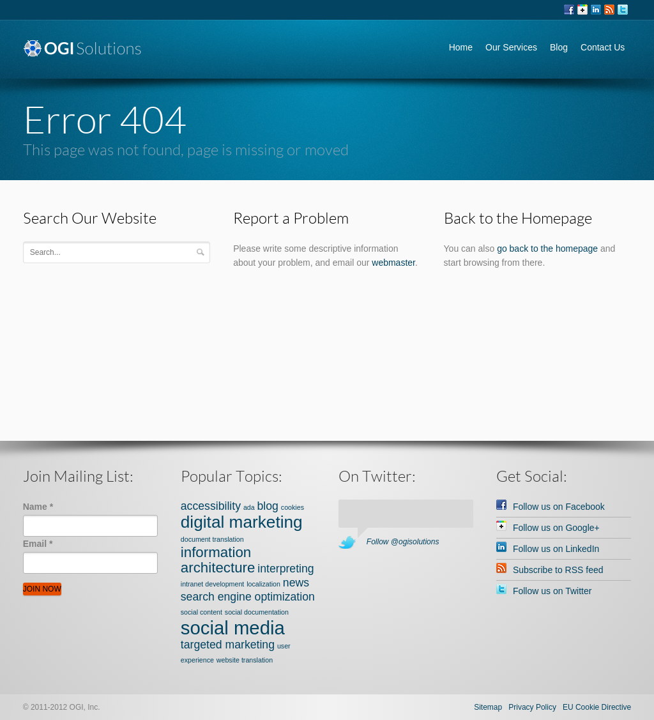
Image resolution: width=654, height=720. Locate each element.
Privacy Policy (532, 707)
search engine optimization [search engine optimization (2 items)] (248, 596)
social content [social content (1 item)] (201, 612)
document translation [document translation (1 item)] (212, 539)
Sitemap (488, 707)
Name (38, 507)
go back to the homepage (547, 248)
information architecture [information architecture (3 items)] (218, 560)
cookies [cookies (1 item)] (292, 507)
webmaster (393, 262)
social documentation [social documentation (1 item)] (257, 612)
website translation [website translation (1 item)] (245, 660)
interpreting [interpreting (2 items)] (285, 568)
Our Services (511, 47)
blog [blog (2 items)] (267, 506)
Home (461, 47)
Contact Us (603, 47)
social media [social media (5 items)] (233, 627)
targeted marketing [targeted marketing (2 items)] (228, 644)
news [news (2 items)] (296, 582)
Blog (559, 47)
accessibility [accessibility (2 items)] (211, 506)
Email (38, 544)
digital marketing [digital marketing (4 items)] (242, 522)
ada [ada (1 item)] (249, 507)
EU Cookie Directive (597, 707)
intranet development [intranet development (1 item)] (213, 584)
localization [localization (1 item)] (263, 584)
